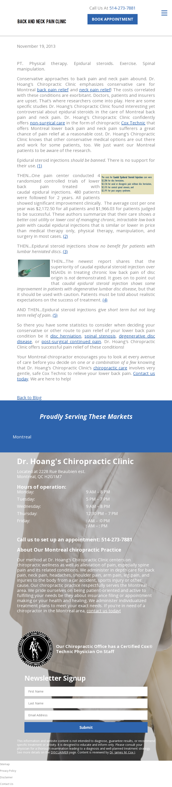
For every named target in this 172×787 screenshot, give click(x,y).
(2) (65, 236)
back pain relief (53, 90)
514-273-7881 (122, 8)
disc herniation (65, 336)
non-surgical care (47, 123)
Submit (86, 727)
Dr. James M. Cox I (122, 752)
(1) (39, 166)
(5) (55, 315)
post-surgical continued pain (71, 341)
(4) (105, 300)
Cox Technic (133, 123)
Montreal (22, 437)
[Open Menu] (164, 13)
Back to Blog (29, 397)
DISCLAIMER (59, 752)
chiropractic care (110, 368)
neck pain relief (95, 90)
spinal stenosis (100, 336)
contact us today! (104, 611)
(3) (65, 251)
